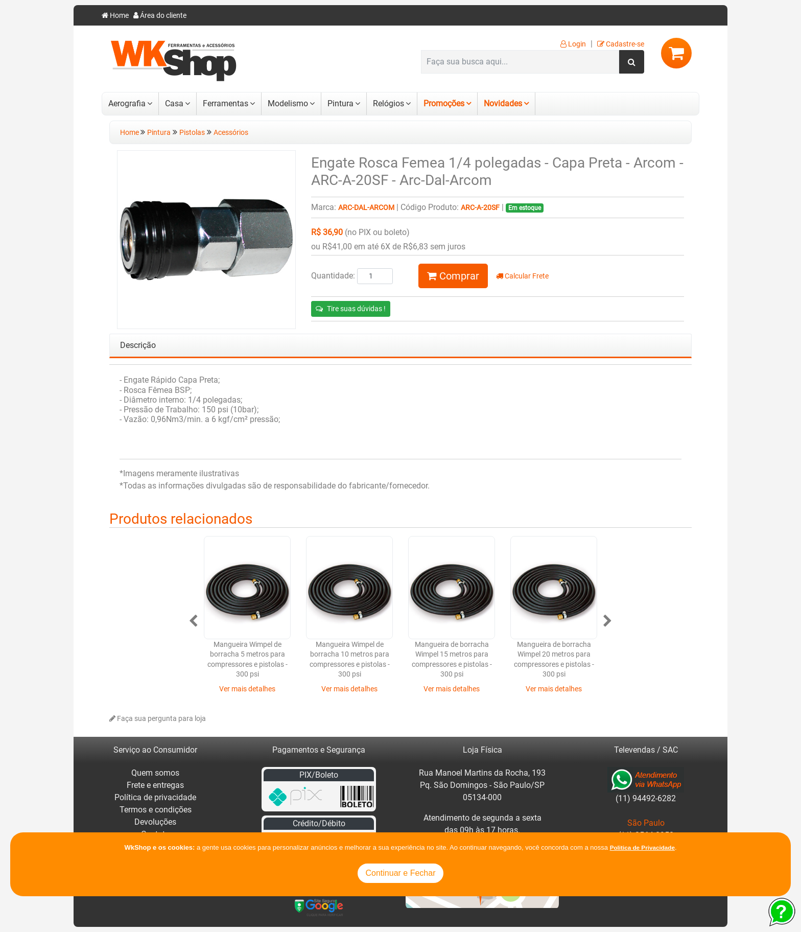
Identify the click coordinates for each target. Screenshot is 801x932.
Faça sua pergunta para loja (157, 718)
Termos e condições (156, 809)
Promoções (443, 103)
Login (573, 44)
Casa (174, 103)
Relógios (388, 103)
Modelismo (288, 103)
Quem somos (155, 773)
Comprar (453, 276)
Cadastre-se (620, 44)
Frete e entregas (155, 785)
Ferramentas (225, 103)
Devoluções (155, 822)
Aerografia (127, 103)
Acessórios (231, 132)
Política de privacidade (155, 797)
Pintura (340, 103)
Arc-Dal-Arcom (366, 207)
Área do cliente (159, 15)
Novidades (503, 103)
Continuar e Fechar (401, 873)
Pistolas (192, 132)
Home (115, 15)
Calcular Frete (522, 276)
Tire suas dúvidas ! (351, 309)
